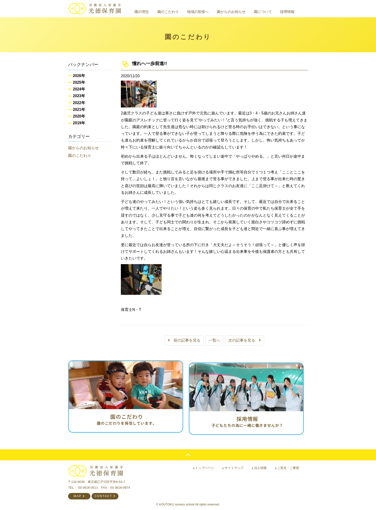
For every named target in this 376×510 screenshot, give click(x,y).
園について (268, 12)
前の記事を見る (184, 340)
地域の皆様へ (203, 12)
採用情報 (293, 12)
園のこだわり (173, 12)
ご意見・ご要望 (287, 466)
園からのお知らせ (236, 12)
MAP (79, 494)
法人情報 (260, 466)
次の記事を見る (244, 340)
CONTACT (105, 494)
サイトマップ (234, 466)
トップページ (205, 466)
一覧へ (214, 340)
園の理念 (147, 12)
